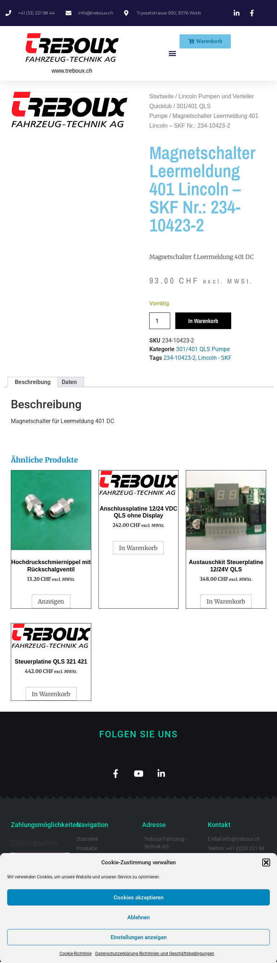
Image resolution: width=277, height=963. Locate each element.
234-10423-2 (179, 357)
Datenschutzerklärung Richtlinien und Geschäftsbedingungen (154, 953)
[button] (266, 862)
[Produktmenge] (159, 320)
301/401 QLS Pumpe (203, 349)
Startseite (161, 96)
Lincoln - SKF (215, 357)
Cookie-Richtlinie (76, 953)
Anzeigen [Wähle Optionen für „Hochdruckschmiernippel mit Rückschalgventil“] (51, 601)
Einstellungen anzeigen (139, 937)
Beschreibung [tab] (32, 382)
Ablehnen (138, 917)
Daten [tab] (69, 382)
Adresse (154, 826)
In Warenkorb (203, 321)
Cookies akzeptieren (138, 897)
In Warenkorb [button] (138, 547)
